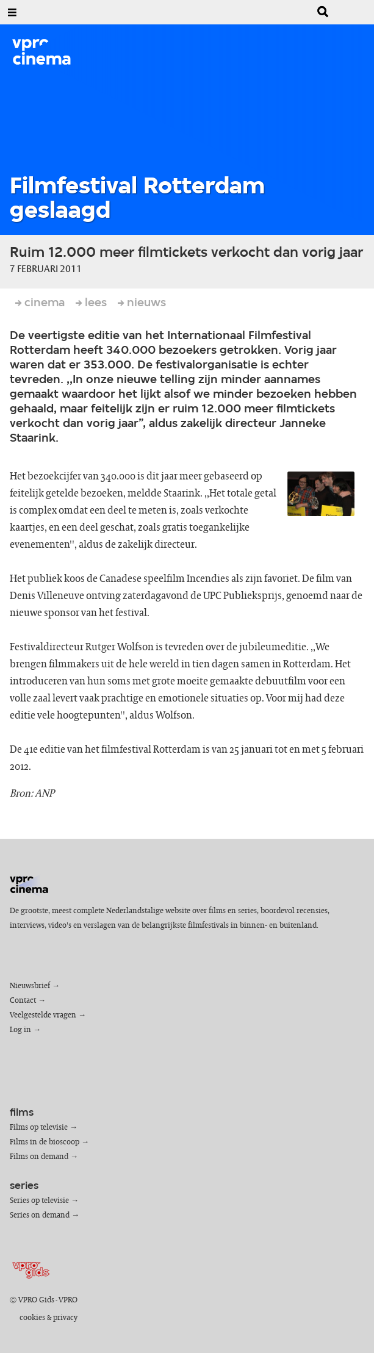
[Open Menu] (12, 12)
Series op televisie (39, 1201)
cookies (32, 1318)
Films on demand (39, 1157)
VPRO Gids (36, 1300)
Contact (23, 1001)
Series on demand (40, 1215)
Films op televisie (39, 1127)
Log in (20, 1030)
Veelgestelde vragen (43, 1015)
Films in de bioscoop (44, 1142)
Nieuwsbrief (30, 986)
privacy (65, 1318)
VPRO (68, 1300)
